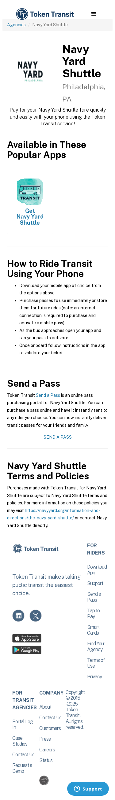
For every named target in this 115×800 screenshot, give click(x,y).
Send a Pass (48, 395)
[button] (94, 14)
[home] (44, 14)
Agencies (16, 24)
